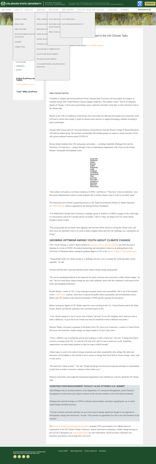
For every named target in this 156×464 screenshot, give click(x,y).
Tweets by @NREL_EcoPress (25, 84)
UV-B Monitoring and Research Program (51, 65)
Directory (19, 24)
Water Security (44, 39)
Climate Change (44, 44)
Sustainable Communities (48, 49)
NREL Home (6, 10)
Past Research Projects (72, 24)
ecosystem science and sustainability (103, 245)
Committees (20, 47)
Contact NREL (21, 19)
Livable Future (60, 295)
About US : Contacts (24, 10)
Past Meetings (68, 19)
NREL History (21, 29)
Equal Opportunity (76, 451)
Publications (20, 66)
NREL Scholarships (57, 32)
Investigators (43, 24)
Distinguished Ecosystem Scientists (26, 35)
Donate (150, 3)
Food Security (43, 34)
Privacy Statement (90, 451)
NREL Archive (68, 10)
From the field (21, 62)
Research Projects (45, 29)
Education (53, 10)
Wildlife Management (47, 59)
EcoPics (19, 70)
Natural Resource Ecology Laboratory (55, 4)
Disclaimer (102, 451)
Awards (18, 42)
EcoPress (125, 10)
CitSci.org (112, 10)
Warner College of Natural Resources (121, 251)
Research (41, 10)
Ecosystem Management (47, 54)
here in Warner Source (94, 45)
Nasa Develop (55, 19)
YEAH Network (57, 206)
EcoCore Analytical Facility (91, 10)
